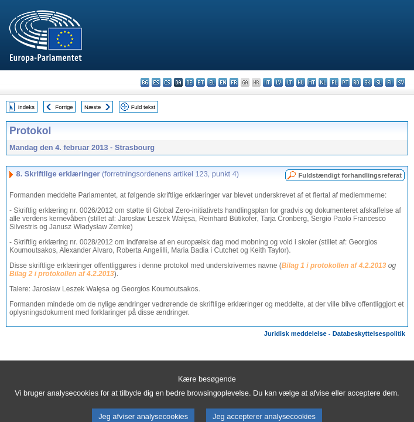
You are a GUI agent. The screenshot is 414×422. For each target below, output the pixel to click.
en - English (222, 82)
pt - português (345, 82)
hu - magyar (300, 82)
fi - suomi (389, 82)
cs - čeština (167, 82)
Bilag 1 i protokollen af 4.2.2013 (334, 265)
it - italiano (267, 82)
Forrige (64, 107)
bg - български (145, 82)
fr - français (234, 82)
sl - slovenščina (378, 82)
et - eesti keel (200, 82)
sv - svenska (400, 82)
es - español (156, 82)
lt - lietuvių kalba (289, 82)
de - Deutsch (189, 82)
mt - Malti (311, 82)
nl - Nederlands (323, 82)
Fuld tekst (143, 107)
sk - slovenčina (367, 82)
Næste (92, 107)
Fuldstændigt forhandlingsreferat (350, 175)
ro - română (356, 82)
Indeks (26, 107)
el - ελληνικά (211, 82)
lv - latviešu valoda (278, 82)
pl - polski (334, 82)
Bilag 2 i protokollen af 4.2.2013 (61, 274)
